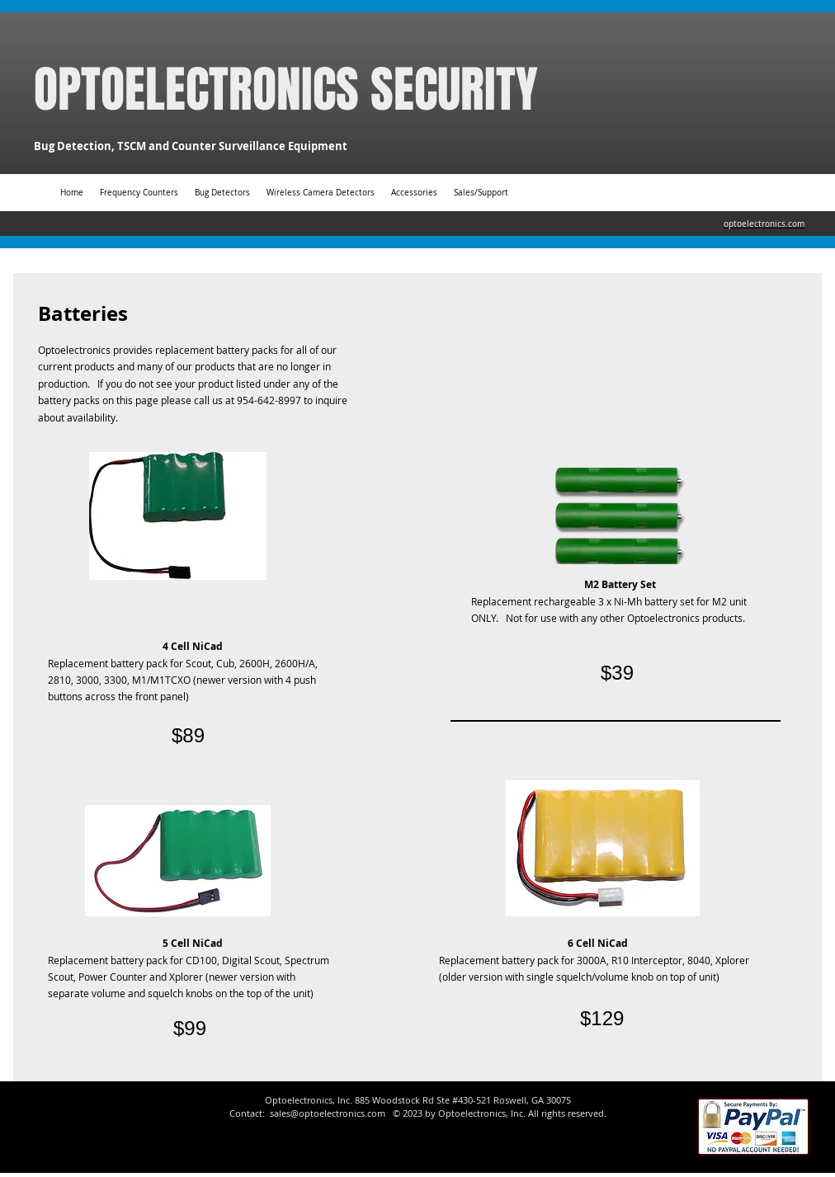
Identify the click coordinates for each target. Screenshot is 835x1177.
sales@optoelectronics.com (327, 1113)
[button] (414, 192)
